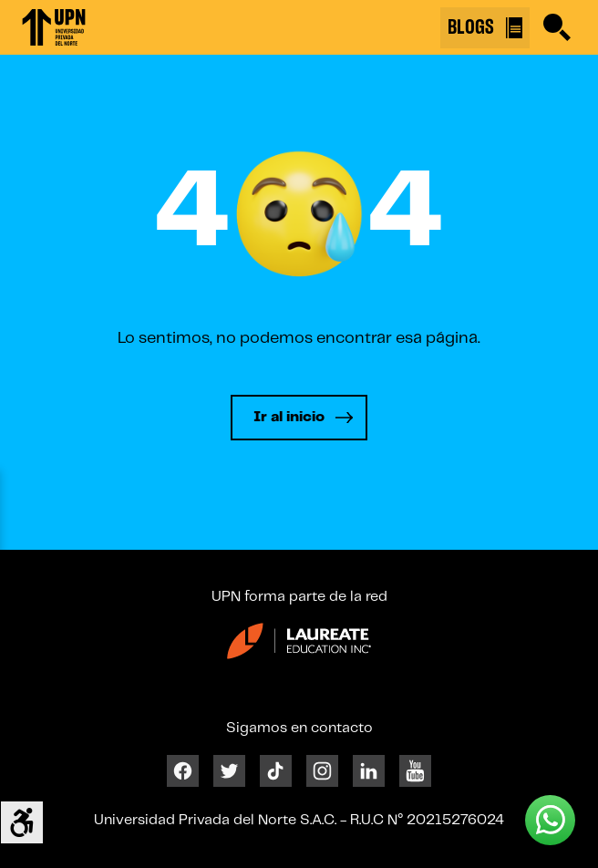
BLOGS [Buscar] (485, 27)
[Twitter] (229, 770)
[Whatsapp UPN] (550, 820)
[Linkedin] (369, 770)
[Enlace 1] (54, 27)
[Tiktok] (276, 770)
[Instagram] (322, 770)
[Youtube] (415, 770)
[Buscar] (557, 27)
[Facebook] (183, 770)
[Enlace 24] (299, 648)
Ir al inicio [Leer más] (289, 417)
